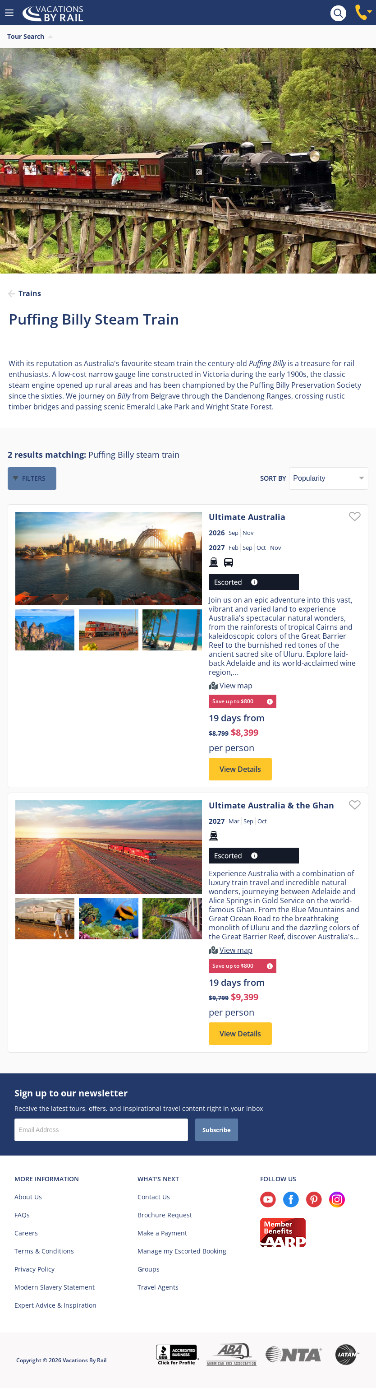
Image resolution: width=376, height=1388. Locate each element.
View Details (240, 769)
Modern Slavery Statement (54, 1287)
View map (236, 686)
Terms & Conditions (44, 1251)
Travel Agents (158, 1287)
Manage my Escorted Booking (182, 1251)
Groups (149, 1269)
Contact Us (154, 1197)
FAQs (22, 1215)
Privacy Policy (34, 1269)
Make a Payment (162, 1233)
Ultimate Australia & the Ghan (271, 805)
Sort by (273, 478)
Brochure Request (165, 1215)
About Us (28, 1197)
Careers (26, 1233)
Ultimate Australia (247, 516)
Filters (34, 478)
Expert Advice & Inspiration (55, 1305)
